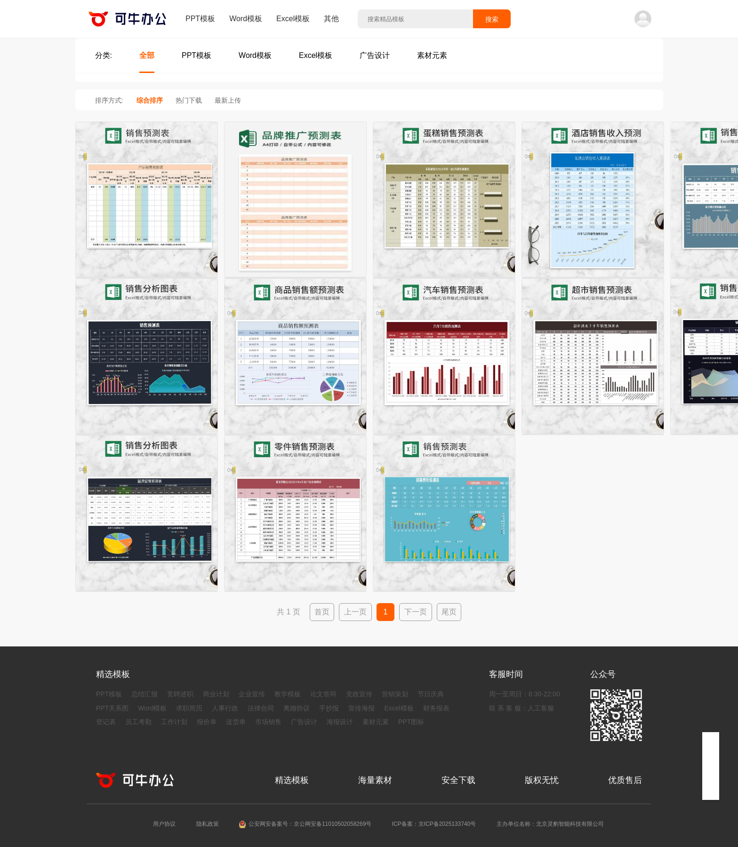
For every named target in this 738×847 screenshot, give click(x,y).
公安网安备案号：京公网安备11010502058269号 (310, 824)
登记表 (106, 722)
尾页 (449, 612)
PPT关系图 (112, 708)
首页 (321, 612)
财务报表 (436, 708)
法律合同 (261, 708)
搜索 (491, 19)
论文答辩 (323, 694)
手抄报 (329, 708)
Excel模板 (293, 19)
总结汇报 (144, 694)
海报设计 (340, 722)
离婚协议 (296, 708)
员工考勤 (138, 722)
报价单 (207, 722)
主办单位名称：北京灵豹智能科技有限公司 (550, 824)
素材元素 (375, 722)
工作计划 (174, 722)
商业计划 (216, 694)
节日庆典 (430, 694)
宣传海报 (361, 708)
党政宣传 (359, 694)
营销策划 (395, 694)
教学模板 (287, 694)
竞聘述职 (180, 694)
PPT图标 (411, 722)
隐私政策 (207, 824)
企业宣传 (252, 694)
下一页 (415, 612)
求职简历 (189, 708)
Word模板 (245, 19)
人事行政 (225, 708)
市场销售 (268, 722)
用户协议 (164, 824)
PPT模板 (200, 19)
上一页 (355, 612)
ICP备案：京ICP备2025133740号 (434, 824)
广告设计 (304, 722)
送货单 (236, 722)
